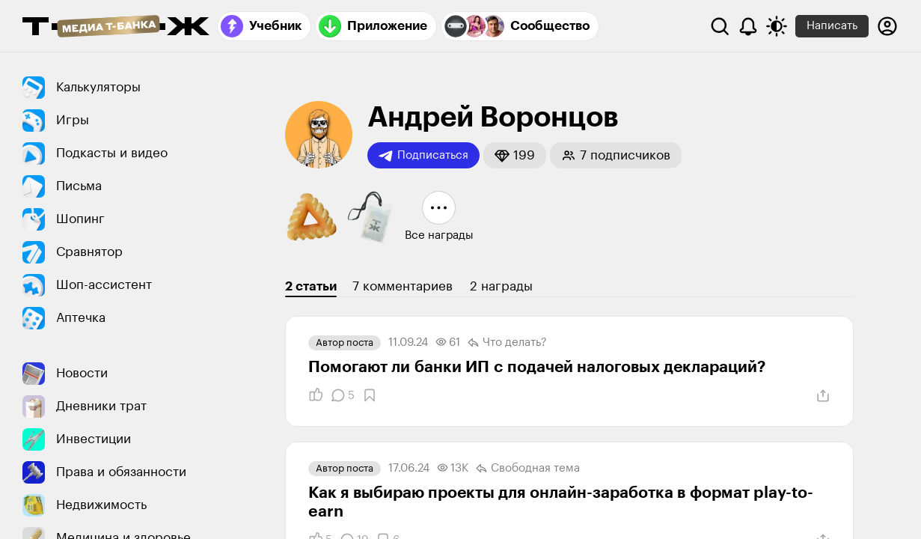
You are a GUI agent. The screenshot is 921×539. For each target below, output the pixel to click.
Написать (832, 25)
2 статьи (311, 286)
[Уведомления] (748, 26)
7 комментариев (402, 286)
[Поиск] (720, 26)
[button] (514, 155)
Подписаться (423, 155)
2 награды (501, 286)
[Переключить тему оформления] (776, 26)
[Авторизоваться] (887, 26)
